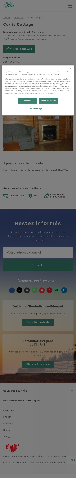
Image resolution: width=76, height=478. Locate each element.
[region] (38, 90)
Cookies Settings (35, 109)
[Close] (70, 68)
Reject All (27, 101)
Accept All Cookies (48, 101)
